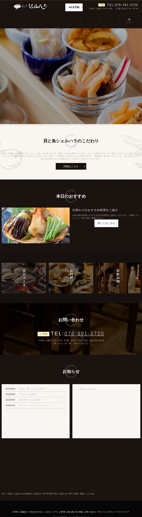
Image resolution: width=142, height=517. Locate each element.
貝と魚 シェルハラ (87, 382)
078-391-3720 (84, 327)
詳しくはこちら (106, 217)
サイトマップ (123, 506)
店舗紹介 (32, 17)
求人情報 (109, 17)
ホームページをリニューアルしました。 (36, 399)
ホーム (12, 17)
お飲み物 (70, 506)
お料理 (62, 506)
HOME (16, 506)
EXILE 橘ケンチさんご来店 (31, 382)
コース (55, 506)
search (129, 17)
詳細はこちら (71, 159)
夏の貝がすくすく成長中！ (31, 393)
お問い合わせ (90, 506)
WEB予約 (74, 7)
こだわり (71, 17)
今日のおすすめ (51, 17)
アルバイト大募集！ (28, 388)
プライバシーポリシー (106, 506)
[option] (71, 69)
